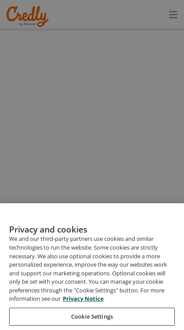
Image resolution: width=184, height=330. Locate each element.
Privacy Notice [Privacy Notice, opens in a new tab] (83, 314)
